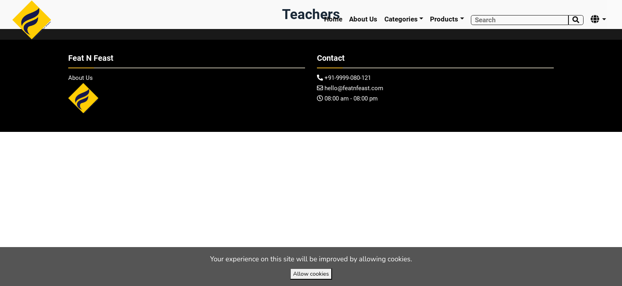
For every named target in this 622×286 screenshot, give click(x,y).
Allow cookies (311, 274)
